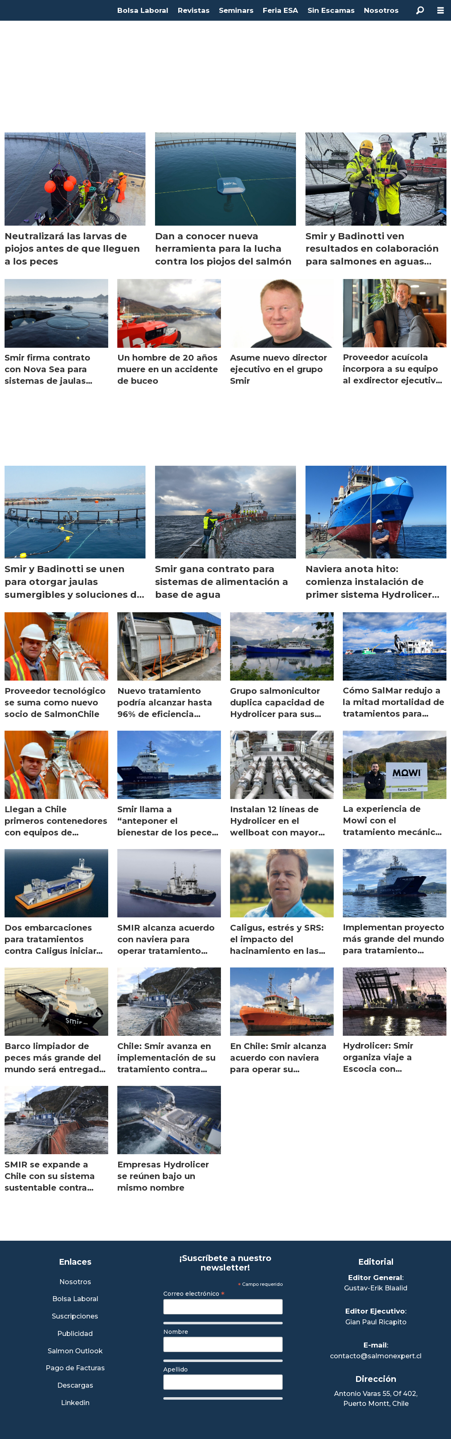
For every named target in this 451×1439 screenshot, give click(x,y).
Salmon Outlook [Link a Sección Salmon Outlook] (75, 1351)
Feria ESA (280, 10)
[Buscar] (420, 10)
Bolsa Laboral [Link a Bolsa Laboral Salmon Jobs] (75, 1299)
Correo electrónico (194, 1294)
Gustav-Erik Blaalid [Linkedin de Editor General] (375, 1288)
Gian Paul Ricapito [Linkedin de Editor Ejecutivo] (376, 1322)
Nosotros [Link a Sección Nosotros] (75, 1282)
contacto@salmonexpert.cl (376, 1356)
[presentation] (226, 1419)
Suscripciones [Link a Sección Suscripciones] (75, 1316)
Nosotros (381, 10)
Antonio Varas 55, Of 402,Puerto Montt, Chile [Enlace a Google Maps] (375, 1399)
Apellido (175, 1369)
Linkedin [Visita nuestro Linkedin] (75, 1403)
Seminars (236, 10)
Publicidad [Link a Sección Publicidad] (75, 1334)
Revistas (194, 10)
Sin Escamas (331, 10)
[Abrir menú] (440, 10)
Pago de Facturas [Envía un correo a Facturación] (75, 1368)
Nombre (175, 1332)
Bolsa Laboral (142, 10)
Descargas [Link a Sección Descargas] (75, 1385)
